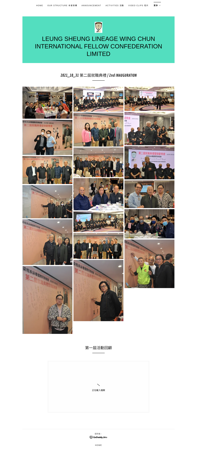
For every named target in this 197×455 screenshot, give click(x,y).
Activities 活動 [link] (115, 5)
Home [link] (39, 5)
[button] (157, 4)
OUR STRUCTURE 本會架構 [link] (62, 5)
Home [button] (98, 445)
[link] (98, 27)
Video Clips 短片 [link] (138, 5)
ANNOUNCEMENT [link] (91, 5)
